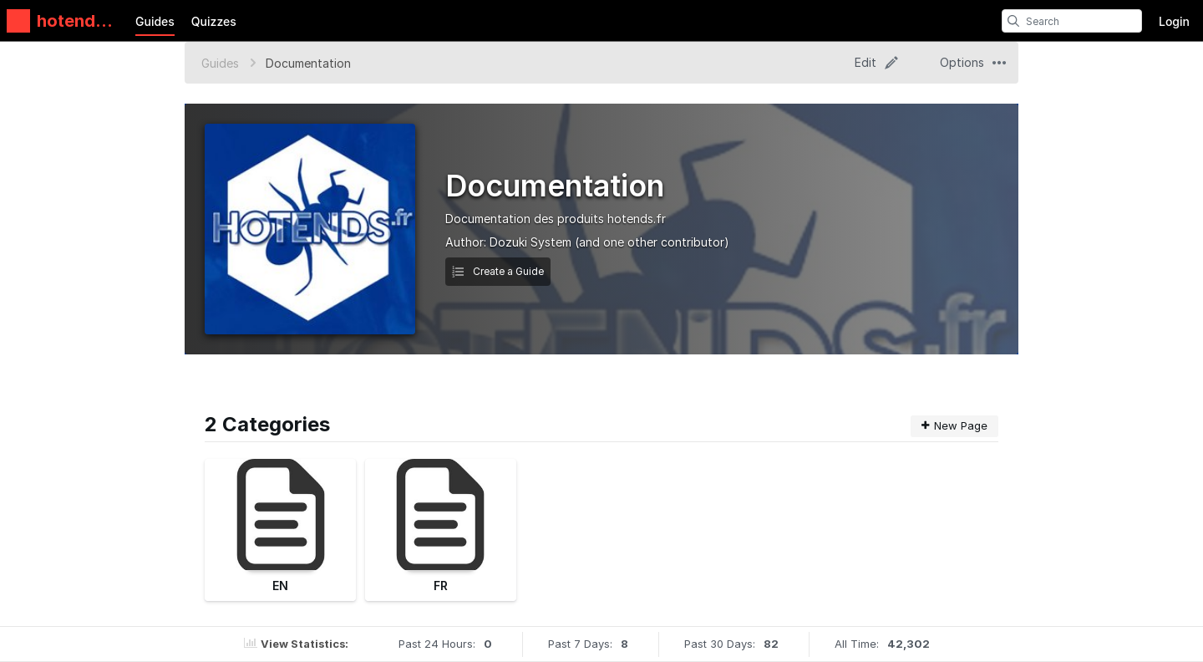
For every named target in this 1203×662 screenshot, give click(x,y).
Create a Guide (498, 271)
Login (1174, 21)
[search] (1013, 21)
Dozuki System (530, 242)
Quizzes (213, 21)
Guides (155, 21)
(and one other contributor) (652, 242)
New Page (954, 425)
